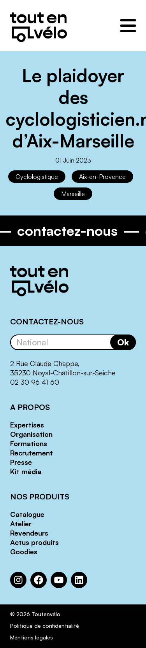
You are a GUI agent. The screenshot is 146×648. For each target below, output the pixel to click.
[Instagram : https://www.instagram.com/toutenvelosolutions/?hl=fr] (18, 580)
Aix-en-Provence (102, 176)
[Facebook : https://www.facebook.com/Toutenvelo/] (38, 580)
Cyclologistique (37, 176)
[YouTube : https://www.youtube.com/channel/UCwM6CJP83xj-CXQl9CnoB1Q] (59, 580)
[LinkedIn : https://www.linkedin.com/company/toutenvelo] (79, 580)
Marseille (73, 194)
